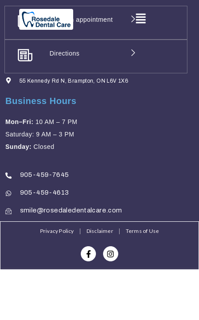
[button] (140, 19)
